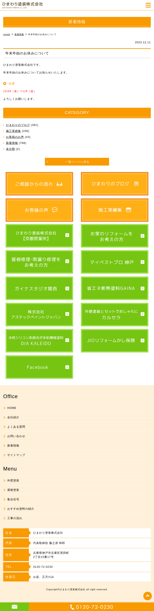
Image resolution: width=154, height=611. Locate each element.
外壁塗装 (13, 480)
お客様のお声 (15, 137)
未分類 (10, 149)
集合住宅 (13, 499)
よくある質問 (16, 426)
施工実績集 (13, 131)
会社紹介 (13, 417)
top (147, 596)
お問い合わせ (16, 436)
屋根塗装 (13, 489)
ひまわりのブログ (18, 125)
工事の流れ (14, 518)
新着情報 (12, 143)
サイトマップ (16, 455)
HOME (11, 407)
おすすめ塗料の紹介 (20, 508)
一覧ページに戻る (77, 161)
